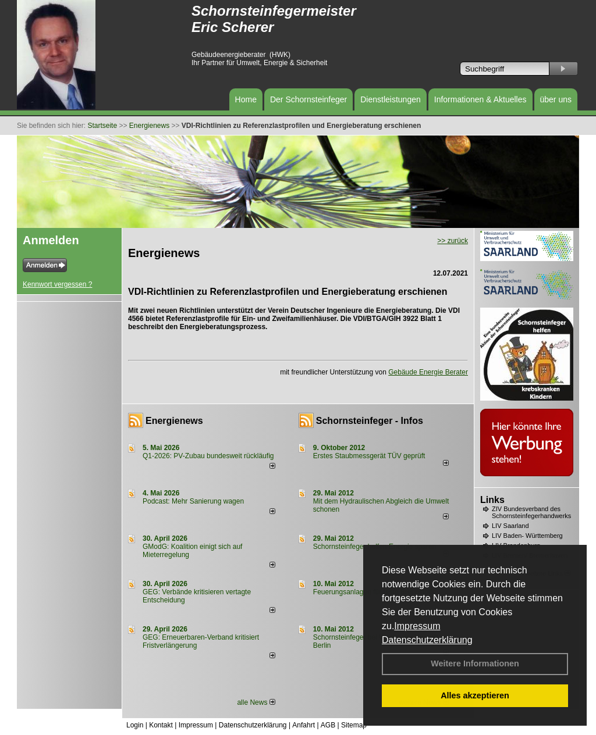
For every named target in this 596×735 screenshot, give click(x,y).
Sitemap (354, 725)
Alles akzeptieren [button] (475, 695)
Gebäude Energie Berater (428, 372)
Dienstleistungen (390, 99)
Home (246, 99)
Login (134, 725)
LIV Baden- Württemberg (527, 535)
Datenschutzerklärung (427, 640)
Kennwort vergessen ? (57, 284)
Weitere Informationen (475, 663)
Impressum (417, 626)
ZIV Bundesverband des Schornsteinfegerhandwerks (531, 512)
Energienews (174, 421)
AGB (328, 725)
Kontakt (161, 725)
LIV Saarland (510, 525)
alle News (256, 702)
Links (492, 500)
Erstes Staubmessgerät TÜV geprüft (369, 456)
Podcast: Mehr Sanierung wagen (193, 501)
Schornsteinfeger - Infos (369, 421)
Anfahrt (303, 725)
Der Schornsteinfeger (308, 99)
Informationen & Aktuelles (480, 99)
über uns (556, 99)
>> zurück (452, 241)
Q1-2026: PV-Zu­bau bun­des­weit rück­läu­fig (208, 456)
